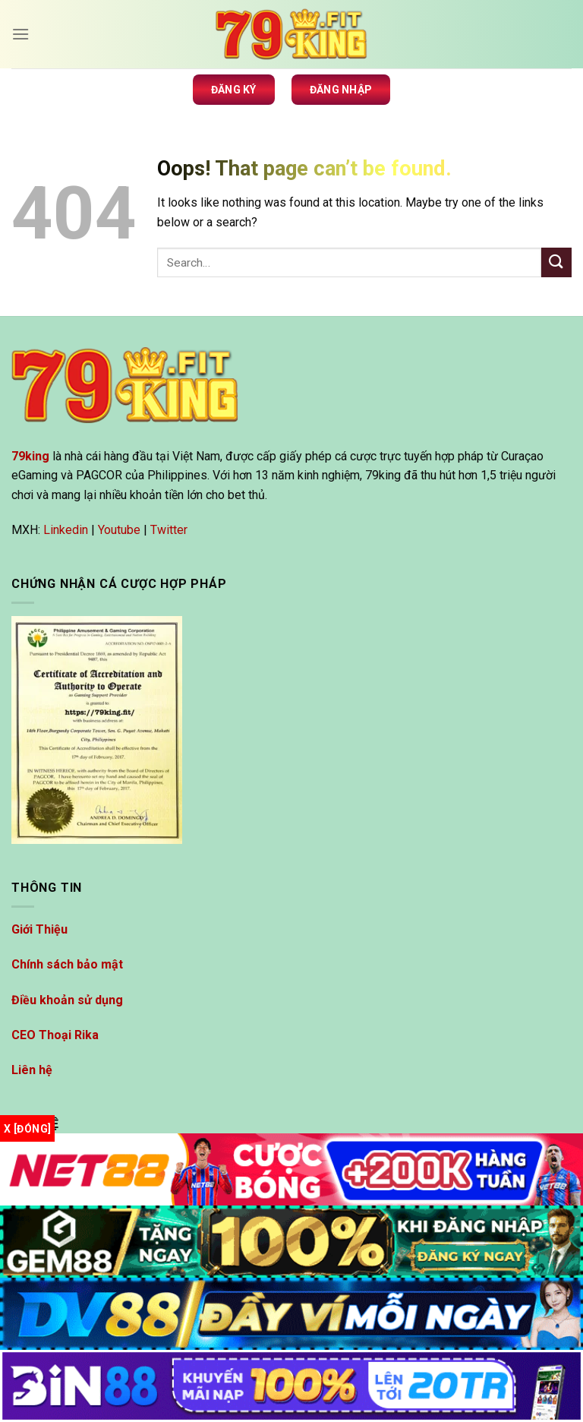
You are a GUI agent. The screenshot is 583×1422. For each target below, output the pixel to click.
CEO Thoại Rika (55, 1035)
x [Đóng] (27, 1129)
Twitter (169, 530)
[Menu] (20, 33)
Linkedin (65, 530)
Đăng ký (234, 90)
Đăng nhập (341, 90)
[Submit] (556, 262)
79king (30, 456)
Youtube (119, 530)
